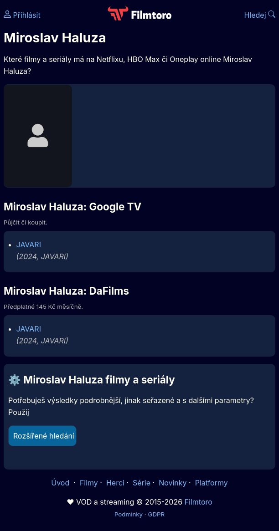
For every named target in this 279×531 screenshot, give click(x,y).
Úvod (61, 482)
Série (141, 482)
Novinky (172, 482)
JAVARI (28, 244)
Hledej (259, 15)
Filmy (89, 482)
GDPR (156, 514)
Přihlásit (22, 15)
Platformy (211, 482)
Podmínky (128, 514)
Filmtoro (198, 501)
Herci (115, 482)
